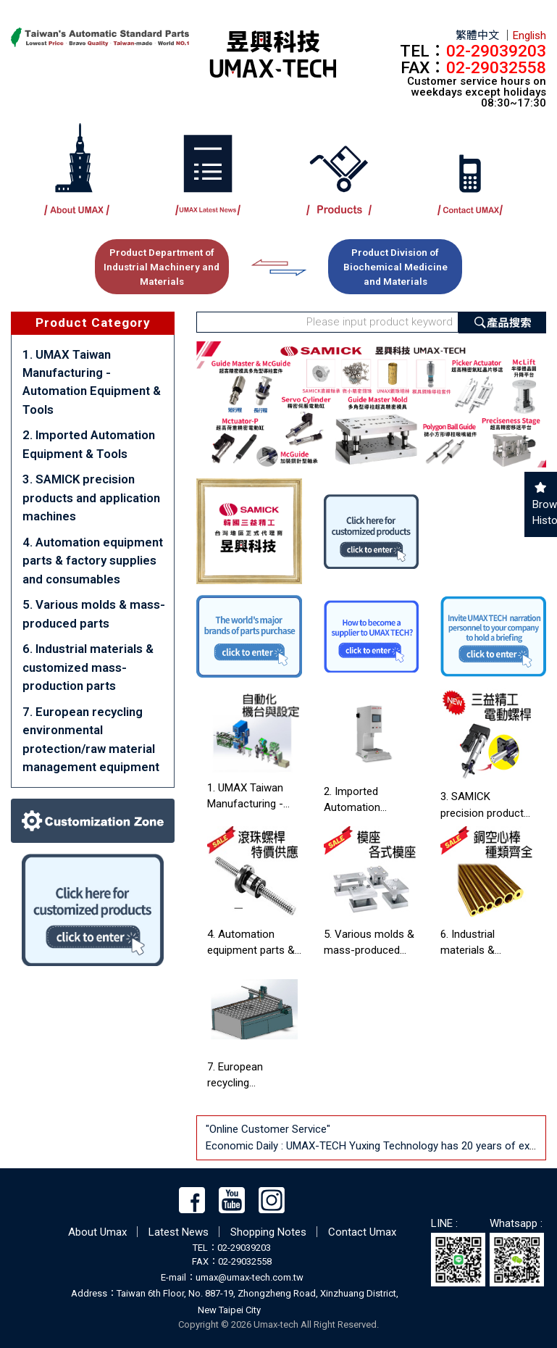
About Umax (97, 1232)
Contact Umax (362, 1232)
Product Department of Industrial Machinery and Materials (161, 267)
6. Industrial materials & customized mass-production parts (88, 667)
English (529, 35)
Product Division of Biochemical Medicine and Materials (395, 267)
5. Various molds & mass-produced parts (93, 613)
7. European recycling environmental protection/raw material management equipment (90, 739)
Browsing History (540, 513)
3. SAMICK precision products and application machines (91, 497)
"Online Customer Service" (269, 1129)
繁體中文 (477, 35)
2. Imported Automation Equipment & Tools (88, 444)
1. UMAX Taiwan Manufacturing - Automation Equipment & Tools (91, 382)
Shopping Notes (268, 1232)
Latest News (178, 1232)
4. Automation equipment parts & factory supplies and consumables (92, 560)
